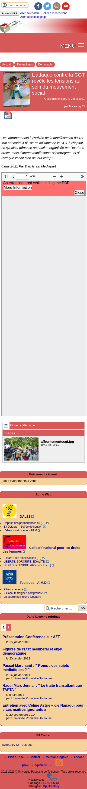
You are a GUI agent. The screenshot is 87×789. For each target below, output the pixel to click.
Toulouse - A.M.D (25, 583)
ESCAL (45, 783)
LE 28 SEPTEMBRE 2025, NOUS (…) (27, 565)
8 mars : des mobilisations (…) (22, 558)
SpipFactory (51, 786)
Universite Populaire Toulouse (31, 678)
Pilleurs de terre (13, 589)
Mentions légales (56, 757)
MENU (68, 46)
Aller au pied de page (33, 17)
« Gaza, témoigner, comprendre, (24, 593)
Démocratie (45, 64)
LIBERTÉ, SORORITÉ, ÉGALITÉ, (24, 561)
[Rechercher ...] (61, 608)
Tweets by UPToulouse (16, 744)
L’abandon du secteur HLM (20, 530)
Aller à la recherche (55, 13)
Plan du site (15, 757)
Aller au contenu (30, 13)
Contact (33, 757)
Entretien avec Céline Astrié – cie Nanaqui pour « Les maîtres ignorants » (43, 707)
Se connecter (17, 5)
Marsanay (75, 106)
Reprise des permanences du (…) (24, 523)
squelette (40, 765)
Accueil (6, 64)
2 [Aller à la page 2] (8, 627)
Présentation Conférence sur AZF (31, 637)
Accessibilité (9, 13)
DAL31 (16, 516)
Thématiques (25, 64)
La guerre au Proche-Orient (21, 596)
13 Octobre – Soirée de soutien (23, 526)
